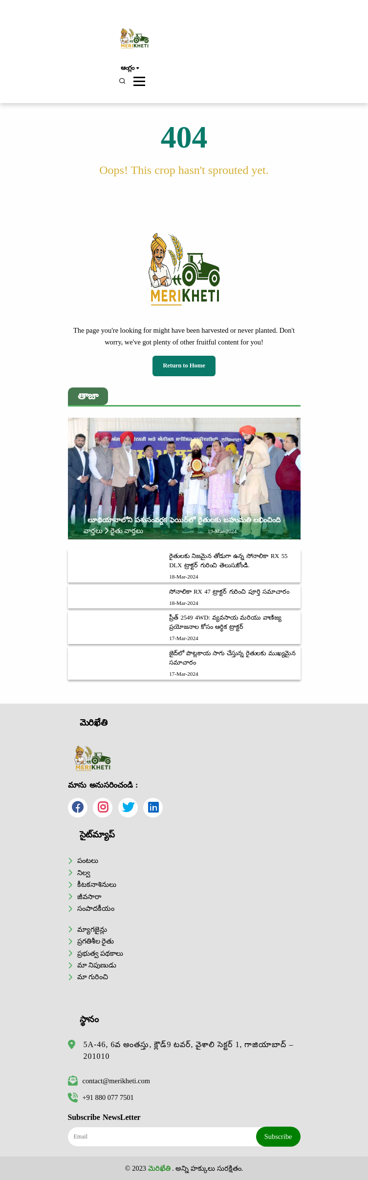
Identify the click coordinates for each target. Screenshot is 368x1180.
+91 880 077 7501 (101, 1097)
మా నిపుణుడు (97, 965)
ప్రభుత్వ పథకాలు (100, 953)
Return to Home (184, 365)
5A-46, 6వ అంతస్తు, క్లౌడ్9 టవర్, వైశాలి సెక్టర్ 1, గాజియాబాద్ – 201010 (189, 1050)
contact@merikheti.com (109, 1081)
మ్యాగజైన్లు (92, 929)
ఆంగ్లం (130, 68)
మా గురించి (92, 977)
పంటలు (87, 860)
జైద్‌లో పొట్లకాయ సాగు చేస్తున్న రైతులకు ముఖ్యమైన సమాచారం (232, 658)
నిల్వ (83, 873)
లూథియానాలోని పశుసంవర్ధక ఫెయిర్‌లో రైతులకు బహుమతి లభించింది (184, 520)
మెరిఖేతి (159, 1168)
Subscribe (278, 1136)
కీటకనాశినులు (96, 884)
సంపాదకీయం (95, 908)
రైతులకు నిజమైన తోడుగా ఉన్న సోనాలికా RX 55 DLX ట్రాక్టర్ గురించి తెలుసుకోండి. (228, 561)
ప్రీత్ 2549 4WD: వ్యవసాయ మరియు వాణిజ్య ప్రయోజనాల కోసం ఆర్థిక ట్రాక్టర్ (225, 622)
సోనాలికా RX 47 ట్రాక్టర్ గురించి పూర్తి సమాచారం (229, 591)
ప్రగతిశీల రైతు (95, 941)
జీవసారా (89, 897)
